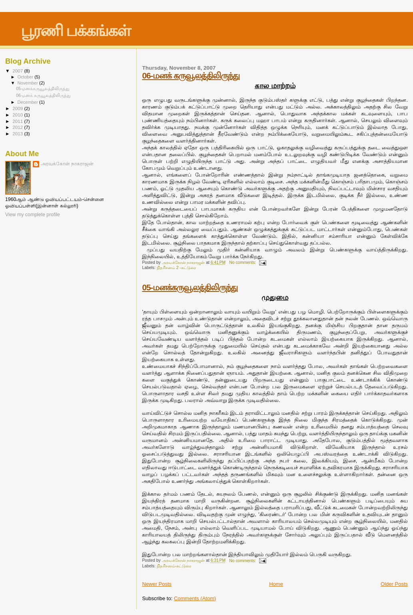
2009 (18, 108)
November (28, 82)
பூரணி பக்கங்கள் (76, 30)
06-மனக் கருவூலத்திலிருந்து (190, 75)
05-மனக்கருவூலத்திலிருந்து (189, 287)
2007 (18, 70)
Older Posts (394, 584)
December (28, 102)
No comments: (243, 262)
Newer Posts (157, 584)
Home (276, 584)
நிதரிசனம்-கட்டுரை (174, 566)
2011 (18, 121)
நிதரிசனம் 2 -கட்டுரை (176, 267)
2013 (18, 133)
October (26, 76)
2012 (18, 127)
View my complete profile (32, 214)
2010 (18, 114)
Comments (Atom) (195, 598)
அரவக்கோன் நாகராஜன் (67, 164)
